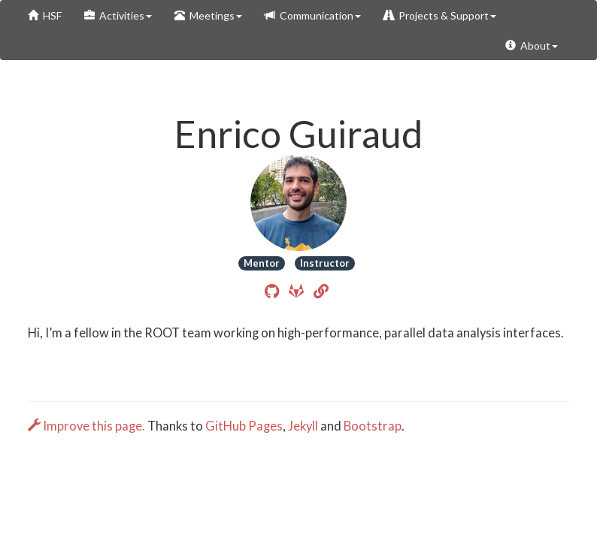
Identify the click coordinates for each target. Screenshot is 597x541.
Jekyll (303, 426)
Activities (118, 15)
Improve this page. (87, 426)
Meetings (208, 15)
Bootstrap (373, 426)
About (531, 45)
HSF (45, 15)
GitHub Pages (244, 426)
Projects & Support (439, 15)
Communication (313, 15)
